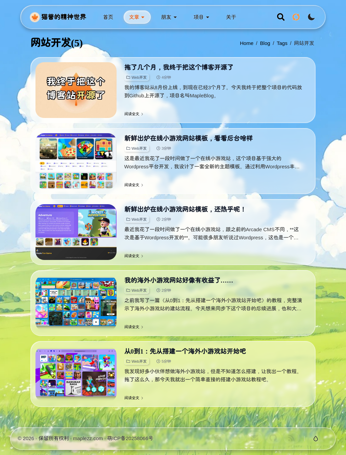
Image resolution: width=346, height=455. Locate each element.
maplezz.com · (90, 438)
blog (265, 43)
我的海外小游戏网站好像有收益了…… (178, 280)
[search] (281, 17)
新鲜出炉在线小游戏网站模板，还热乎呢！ (185, 209)
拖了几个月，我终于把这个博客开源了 (178, 67)
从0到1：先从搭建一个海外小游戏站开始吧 (185, 351)
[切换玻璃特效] (315, 439)
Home (246, 43)
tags (282, 43)
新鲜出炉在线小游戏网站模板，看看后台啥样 (188, 138)
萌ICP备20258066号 (130, 438)
